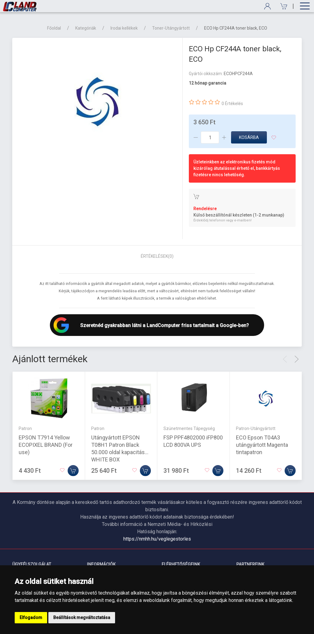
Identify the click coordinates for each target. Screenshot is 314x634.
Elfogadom (31, 617)
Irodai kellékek (124, 28)
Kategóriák (85, 28)
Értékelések (157, 256)
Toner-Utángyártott (171, 28)
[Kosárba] (73, 470)
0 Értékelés (232, 103)
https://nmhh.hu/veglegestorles (157, 539)
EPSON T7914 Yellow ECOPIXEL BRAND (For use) (46, 444)
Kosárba (249, 137)
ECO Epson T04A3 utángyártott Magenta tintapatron (262, 444)
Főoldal (54, 28)
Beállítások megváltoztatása (81, 617)
